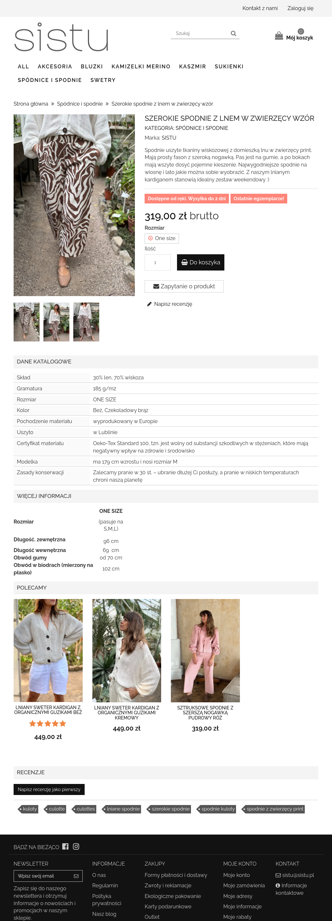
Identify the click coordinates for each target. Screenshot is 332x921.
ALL (24, 66)
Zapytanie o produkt (184, 286)
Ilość (150, 249)
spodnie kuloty (218, 809)
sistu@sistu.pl (298, 875)
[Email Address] (42, 876)
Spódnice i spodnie (50, 80)
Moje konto (236, 875)
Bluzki (92, 66)
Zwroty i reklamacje (168, 885)
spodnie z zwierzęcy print (275, 809)
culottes (86, 809)
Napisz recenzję (169, 304)
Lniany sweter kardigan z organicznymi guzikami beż (48, 710)
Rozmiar (155, 228)
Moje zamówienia (244, 885)
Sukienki (229, 66)
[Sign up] (76, 876)
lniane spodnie (123, 809)
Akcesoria (55, 66)
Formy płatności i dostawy (176, 875)
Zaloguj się (301, 8)
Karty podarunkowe (168, 907)
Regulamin (105, 885)
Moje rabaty (237, 917)
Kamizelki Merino (141, 66)
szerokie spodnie (171, 809)
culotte (57, 809)
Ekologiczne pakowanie (173, 896)
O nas (99, 875)
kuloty (30, 809)
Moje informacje (242, 907)
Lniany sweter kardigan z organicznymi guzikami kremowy (126, 712)
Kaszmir (193, 66)
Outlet (152, 917)
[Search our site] (199, 33)
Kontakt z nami (260, 8)
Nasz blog (104, 914)
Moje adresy (238, 896)
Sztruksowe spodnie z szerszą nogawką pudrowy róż (205, 712)
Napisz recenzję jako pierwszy (49, 789)
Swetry (103, 80)
